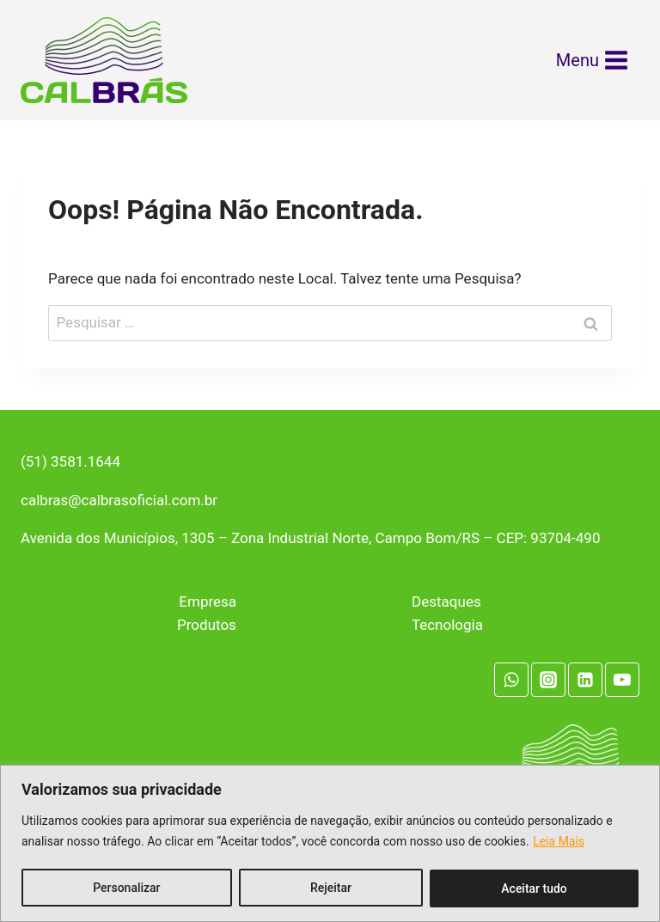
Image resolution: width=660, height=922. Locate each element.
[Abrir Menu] (592, 60)
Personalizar (126, 888)
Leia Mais (558, 842)
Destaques (446, 601)
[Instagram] (548, 679)
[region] (330, 843)
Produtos (206, 624)
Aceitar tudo (534, 888)
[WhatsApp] (511, 679)
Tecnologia (447, 624)
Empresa (207, 601)
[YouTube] (622, 679)
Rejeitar (330, 888)
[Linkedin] (585, 679)
